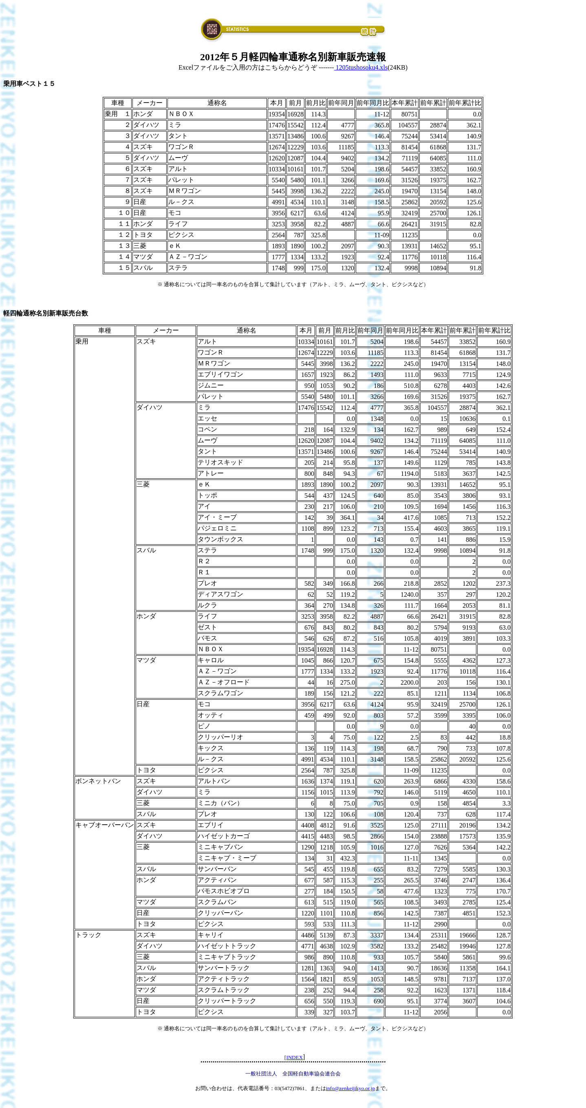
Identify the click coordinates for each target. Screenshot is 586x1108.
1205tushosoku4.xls (361, 67)
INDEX (294, 1057)
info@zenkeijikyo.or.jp (350, 1088)
